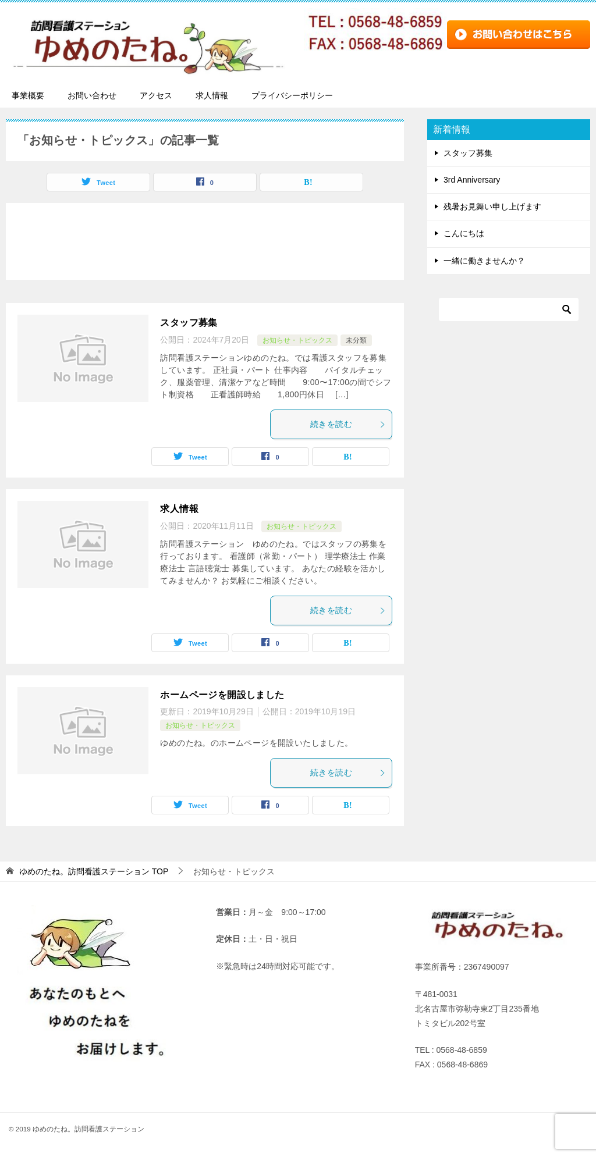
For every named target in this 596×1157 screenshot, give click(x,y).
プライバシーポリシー (292, 95)
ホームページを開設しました (222, 695)
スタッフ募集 (188, 322)
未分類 (356, 340)
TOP (93, 871)
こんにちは (464, 233)
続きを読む (348, 424)
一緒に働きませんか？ (484, 260)
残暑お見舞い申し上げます (492, 206)
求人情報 (212, 95)
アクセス (156, 95)
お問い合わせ (92, 95)
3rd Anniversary (472, 179)
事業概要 (28, 95)
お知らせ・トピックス (297, 340)
